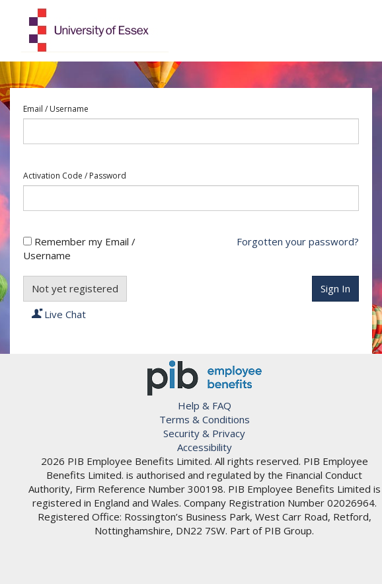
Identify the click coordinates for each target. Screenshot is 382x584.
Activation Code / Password (74, 176)
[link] (204, 563)
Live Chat (59, 314)
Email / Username (56, 109)
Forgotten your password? (298, 241)
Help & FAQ (204, 405)
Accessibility (204, 447)
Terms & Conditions (204, 419)
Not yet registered (75, 288)
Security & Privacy (204, 433)
